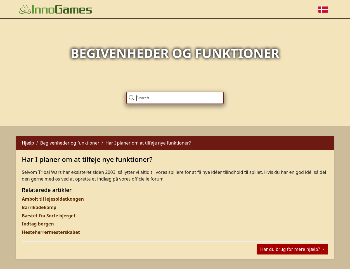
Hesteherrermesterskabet (51, 232)
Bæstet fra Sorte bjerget (48, 216)
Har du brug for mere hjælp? (290, 249)
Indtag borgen (38, 224)
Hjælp (28, 143)
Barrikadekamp (39, 207)
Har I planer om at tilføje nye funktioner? (148, 143)
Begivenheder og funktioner (70, 143)
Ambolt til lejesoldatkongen (53, 199)
